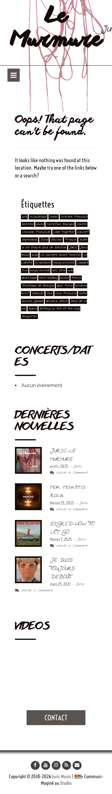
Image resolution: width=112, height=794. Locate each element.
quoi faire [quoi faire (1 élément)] (65, 285)
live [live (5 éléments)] (24, 270)
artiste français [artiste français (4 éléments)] (74, 217)
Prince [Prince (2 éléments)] (76, 278)
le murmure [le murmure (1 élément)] (42, 262)
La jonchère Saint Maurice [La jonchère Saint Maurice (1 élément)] (60, 255)
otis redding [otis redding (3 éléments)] (48, 278)
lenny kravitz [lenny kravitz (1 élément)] (63, 262)
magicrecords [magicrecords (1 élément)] (40, 270)
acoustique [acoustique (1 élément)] (38, 217)
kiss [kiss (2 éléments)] (35, 255)
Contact (56, 717)
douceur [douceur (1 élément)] (56, 240)
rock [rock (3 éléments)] (49, 293)
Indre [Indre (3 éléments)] (83, 240)
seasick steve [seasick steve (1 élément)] (57, 301)
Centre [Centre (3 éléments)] (81, 224)
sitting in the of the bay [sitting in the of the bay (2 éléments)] (59, 308)
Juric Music (61, 776)
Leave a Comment (69, 473)
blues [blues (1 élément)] (40, 224)
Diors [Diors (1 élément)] (44, 240)
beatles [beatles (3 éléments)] (27, 224)
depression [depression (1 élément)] (29, 240)
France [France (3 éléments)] (70, 240)
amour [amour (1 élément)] (53, 217)
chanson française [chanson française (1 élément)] (36, 232)
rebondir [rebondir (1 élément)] (38, 293)
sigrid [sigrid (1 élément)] (32, 308)
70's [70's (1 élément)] (24, 217)
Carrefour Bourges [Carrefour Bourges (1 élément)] (60, 224)
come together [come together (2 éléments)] (63, 232)
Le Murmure (55, 29)
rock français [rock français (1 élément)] (65, 293)
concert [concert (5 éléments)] (83, 232)
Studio (65, 783)
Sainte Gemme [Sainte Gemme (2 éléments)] (32, 301)
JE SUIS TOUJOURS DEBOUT (62, 568)
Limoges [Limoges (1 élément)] (82, 262)
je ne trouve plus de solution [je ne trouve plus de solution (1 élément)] (44, 247)
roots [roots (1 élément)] (82, 293)
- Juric (75, 466)
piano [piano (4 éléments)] (64, 278)
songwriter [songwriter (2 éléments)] (29, 316)
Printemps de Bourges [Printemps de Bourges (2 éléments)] (38, 285)
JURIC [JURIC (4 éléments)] (73, 247)
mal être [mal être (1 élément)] (58, 270)
